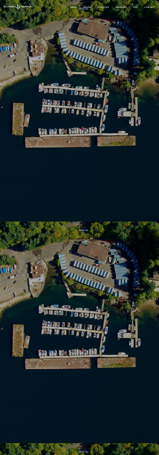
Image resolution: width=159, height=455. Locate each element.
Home (73, 7)
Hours (87, 7)
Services (103, 7)
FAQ (135, 7)
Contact (150, 7)
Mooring (121, 7)
